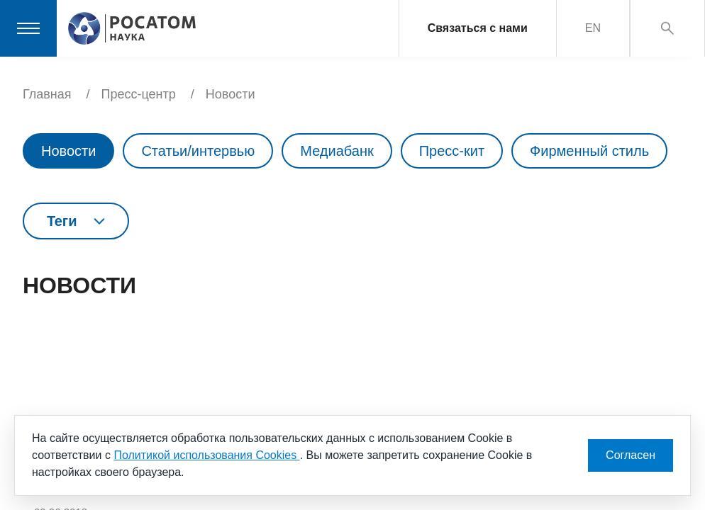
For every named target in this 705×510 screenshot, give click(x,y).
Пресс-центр (138, 94)
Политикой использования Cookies (206, 455)
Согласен (630, 455)
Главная (47, 94)
